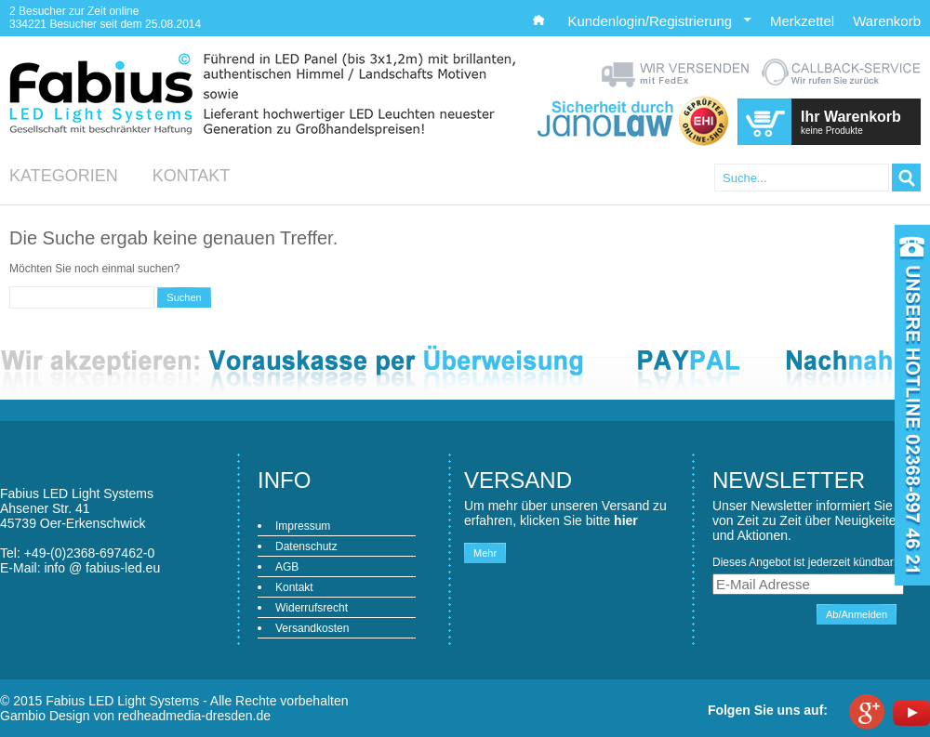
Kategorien (63, 175)
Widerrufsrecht (311, 607)
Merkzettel (802, 21)
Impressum (302, 526)
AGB (287, 566)
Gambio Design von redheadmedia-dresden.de (135, 715)
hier (626, 520)
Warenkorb (887, 21)
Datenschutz (306, 546)
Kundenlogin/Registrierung (659, 21)
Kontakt (192, 175)
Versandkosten (312, 628)
